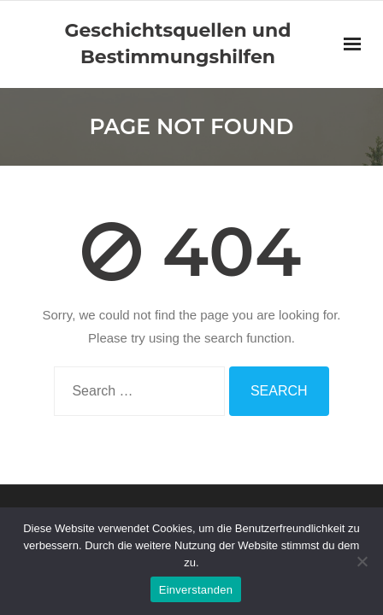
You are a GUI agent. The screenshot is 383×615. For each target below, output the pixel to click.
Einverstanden (196, 589)
